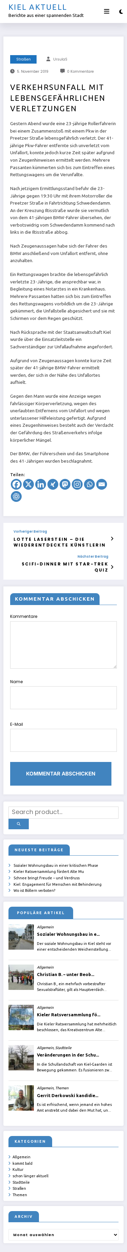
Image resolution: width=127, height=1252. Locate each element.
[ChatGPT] (16, 496)
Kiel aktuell (37, 7)
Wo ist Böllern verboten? (34, 860)
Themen (20, 1161)
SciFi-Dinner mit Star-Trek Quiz (54, 561)
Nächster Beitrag (79, 554)
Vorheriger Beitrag (30, 532)
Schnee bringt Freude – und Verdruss (47, 848)
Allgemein (21, 1125)
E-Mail (63, 716)
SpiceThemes (97, 1242)
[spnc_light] (121, 12)
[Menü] (106, 11)
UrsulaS (60, 59)
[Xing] (52, 484)
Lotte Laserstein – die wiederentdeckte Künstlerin (50, 541)
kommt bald (23, 1132)
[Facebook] (16, 484)
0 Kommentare (80, 71)
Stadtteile (21, 1149)
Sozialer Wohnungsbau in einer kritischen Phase (56, 836)
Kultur (18, 1137)
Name (63, 680)
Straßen (23, 59)
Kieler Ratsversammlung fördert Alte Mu (49, 842)
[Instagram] (77, 484)
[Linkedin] (40, 484)
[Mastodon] (65, 484)
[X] (28, 484)
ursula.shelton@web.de (39, 1242)
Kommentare (63, 631)
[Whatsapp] (89, 484)
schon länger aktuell (30, 1143)
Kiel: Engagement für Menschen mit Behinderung (58, 854)
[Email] (101, 484)
